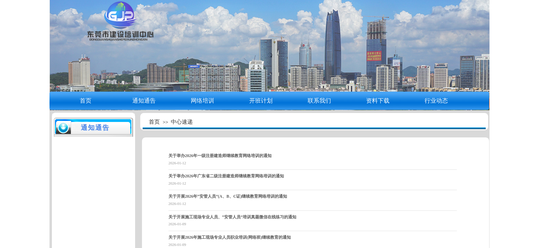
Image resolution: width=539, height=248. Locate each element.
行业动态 (436, 100)
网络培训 (202, 100)
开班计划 (261, 100)
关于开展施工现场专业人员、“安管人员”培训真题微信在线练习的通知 (232, 217)
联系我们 (319, 100)
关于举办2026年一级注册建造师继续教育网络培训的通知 (220, 155)
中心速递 (182, 122)
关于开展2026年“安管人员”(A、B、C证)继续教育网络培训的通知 (227, 196)
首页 (85, 100)
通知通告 (144, 100)
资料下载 (377, 100)
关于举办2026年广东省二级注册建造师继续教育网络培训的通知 (226, 176)
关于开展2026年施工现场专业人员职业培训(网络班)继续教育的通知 (229, 237)
